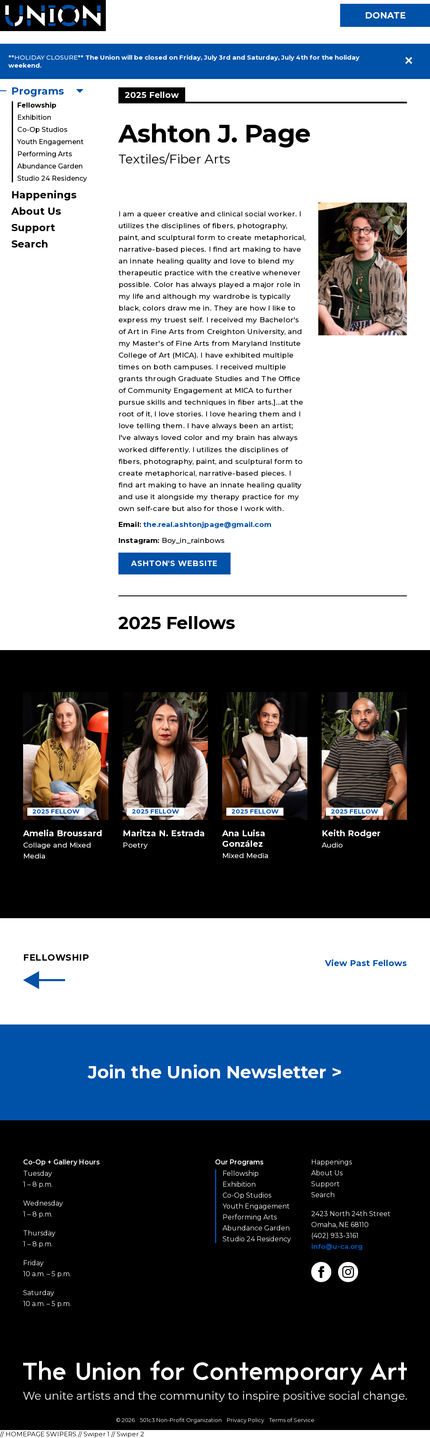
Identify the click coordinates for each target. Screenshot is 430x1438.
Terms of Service (292, 1420)
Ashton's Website (174, 563)
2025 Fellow (55, 811)
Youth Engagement (50, 142)
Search (29, 244)
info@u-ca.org (337, 1247)
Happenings (43, 195)
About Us (36, 211)
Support (33, 227)
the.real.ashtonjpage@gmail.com (207, 524)
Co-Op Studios (42, 130)
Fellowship (36, 105)
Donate (385, 15)
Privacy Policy (245, 1420)
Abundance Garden (50, 166)
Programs (37, 91)
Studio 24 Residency (52, 178)
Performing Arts (44, 154)
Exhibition (34, 117)
